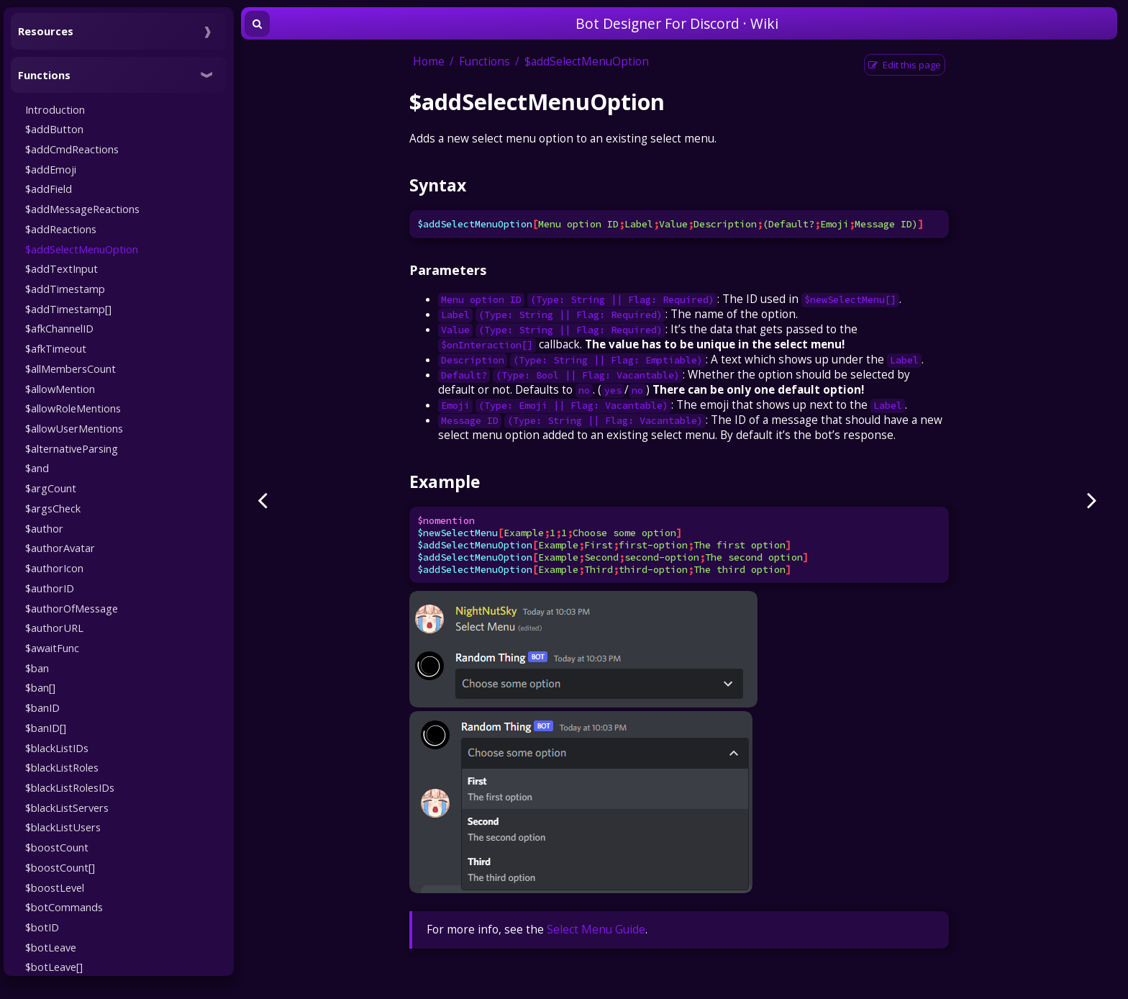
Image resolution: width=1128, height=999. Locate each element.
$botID (42, 927)
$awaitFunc (52, 648)
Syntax (437, 184)
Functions (484, 61)
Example (444, 481)
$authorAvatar (60, 548)
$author (44, 528)
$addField (48, 188)
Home (429, 61)
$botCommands (64, 907)
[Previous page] (262, 499)
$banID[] (45, 727)
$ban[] (40, 687)
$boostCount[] (60, 867)
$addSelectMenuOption (81, 249)
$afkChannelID (59, 328)
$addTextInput (61, 268)
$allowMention (60, 388)
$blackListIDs (56, 748)
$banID (42, 707)
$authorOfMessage (71, 608)
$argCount (50, 488)
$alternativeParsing (71, 448)
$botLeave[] (54, 966)
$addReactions (60, 229)
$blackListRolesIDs (69, 787)
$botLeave (50, 947)
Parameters (447, 270)
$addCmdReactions (72, 149)
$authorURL (54, 627)
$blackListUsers (63, 827)
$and (37, 468)
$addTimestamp (65, 288)
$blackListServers (67, 807)
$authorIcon (54, 568)
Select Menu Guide (596, 929)
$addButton (54, 129)
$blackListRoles (62, 767)
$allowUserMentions (74, 428)
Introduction (55, 109)
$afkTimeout (55, 348)
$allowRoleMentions (73, 408)
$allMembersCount (70, 368)
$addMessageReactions (82, 209)
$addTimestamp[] (68, 309)
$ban (37, 668)
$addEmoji (50, 169)
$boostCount (56, 847)
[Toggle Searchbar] (257, 24)
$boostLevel (54, 887)
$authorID (49, 588)
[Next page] (1092, 499)
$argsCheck (53, 508)
